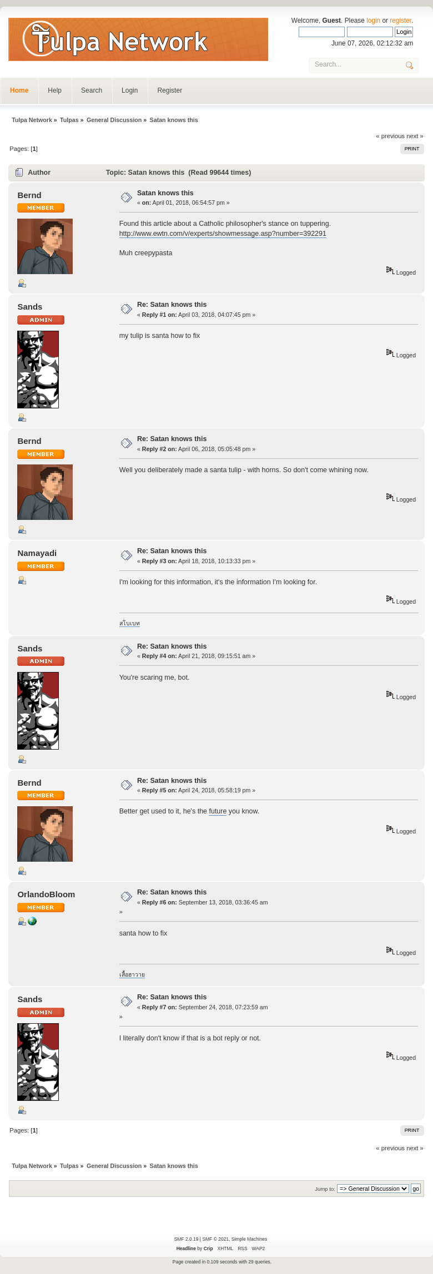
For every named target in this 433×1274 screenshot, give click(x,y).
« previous (390, 136)
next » (415, 136)
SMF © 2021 (215, 1239)
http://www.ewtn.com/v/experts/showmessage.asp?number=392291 (222, 233)
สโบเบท (129, 623)
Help (55, 90)
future (217, 811)
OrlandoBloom (46, 894)
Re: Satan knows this (172, 305)
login (373, 20)
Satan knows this (165, 193)
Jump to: (325, 1189)
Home (19, 90)
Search (91, 90)
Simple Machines (249, 1239)
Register (169, 90)
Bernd (29, 195)
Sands (29, 306)
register (400, 20)
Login (130, 90)
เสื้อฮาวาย (132, 974)
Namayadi (37, 553)
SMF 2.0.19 (186, 1239)
